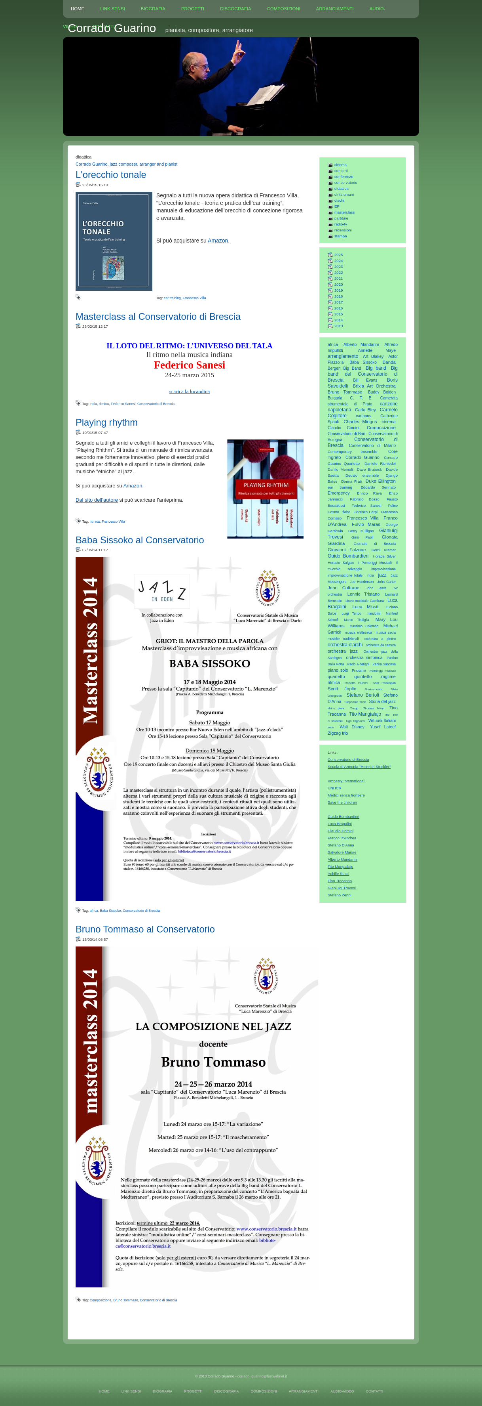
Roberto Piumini (356, 683)
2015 (338, 314)
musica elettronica (358, 632)
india (370, 575)
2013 (338, 326)
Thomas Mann (374, 708)
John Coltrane (343, 587)
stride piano (336, 708)
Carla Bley (365, 409)
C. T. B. (361, 398)
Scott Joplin (342, 688)
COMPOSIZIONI (283, 8)
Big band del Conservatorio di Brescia (363, 374)
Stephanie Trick (355, 702)
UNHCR (335, 788)
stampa (340, 236)
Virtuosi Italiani (382, 720)
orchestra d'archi (345, 645)
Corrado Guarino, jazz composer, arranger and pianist (126, 164)
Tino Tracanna (340, 881)
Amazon (218, 240)
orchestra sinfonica (364, 657)
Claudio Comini (343, 428)
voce (331, 727)
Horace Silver (384, 556)
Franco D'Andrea (342, 838)
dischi (339, 200)
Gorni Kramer (384, 550)
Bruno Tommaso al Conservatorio (145, 929)
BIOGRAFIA (153, 8)
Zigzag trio (338, 733)
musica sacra (386, 632)
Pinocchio (359, 670)
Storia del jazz (382, 701)
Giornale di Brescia (375, 544)
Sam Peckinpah (384, 683)
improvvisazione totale (345, 575)
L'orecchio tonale (111, 174)
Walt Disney (352, 726)
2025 (338, 254)
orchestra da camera (381, 645)
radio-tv (340, 224)
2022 (338, 272)
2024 (338, 260)
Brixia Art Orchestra (374, 386)
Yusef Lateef (383, 726)
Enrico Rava (369, 493)
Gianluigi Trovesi (342, 888)
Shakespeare (373, 689)
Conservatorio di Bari (346, 434)
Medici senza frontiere (346, 795)
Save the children (342, 802)
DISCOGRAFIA (235, 8)
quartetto (336, 676)
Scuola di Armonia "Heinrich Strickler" (359, 766)
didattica (341, 188)
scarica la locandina (189, 391)
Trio (386, 714)
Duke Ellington (381, 481)
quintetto (363, 676)
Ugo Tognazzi (355, 721)
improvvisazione (383, 569)
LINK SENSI (112, 8)
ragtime (388, 676)
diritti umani (344, 194)
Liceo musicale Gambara (364, 601)
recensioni (343, 230)
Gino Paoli (362, 537)
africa (333, 344)
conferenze (343, 176)
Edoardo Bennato (378, 487)
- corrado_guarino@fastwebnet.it (261, 1376)
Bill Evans (365, 380)
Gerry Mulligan (361, 531)
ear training (340, 487)
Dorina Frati (351, 481)
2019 (338, 290)
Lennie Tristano (363, 594)
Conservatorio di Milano (372, 445)
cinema (340, 164)
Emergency (339, 493)
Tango (354, 708)
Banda (389, 362)
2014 (338, 320)
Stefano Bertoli (363, 695)
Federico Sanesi (366, 506)
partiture (341, 218)
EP (337, 206)
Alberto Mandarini (361, 344)
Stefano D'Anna (341, 845)
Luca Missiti (366, 606)
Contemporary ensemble (352, 451)
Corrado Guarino (362, 457)
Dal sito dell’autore (97, 500)
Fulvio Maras (366, 524)
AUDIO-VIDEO (342, 1391)
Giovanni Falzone (347, 549)
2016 (338, 308)
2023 (338, 266)
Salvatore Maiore (342, 852)
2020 (338, 284)
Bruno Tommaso (345, 392)
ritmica (334, 682)
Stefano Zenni (339, 895)
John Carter (386, 582)
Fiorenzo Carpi (366, 512)
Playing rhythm (107, 422)
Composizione (381, 427)
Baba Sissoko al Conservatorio (140, 540)
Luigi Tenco (351, 613)
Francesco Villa (362, 518)
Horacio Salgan (341, 563)
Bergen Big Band (344, 368)
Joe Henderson (362, 582)
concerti (341, 170)
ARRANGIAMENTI (335, 8)
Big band (376, 368)
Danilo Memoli (340, 469)
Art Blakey (373, 356)
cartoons (363, 416)
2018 (338, 296)
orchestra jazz (343, 651)
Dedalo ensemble (362, 475)
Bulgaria (335, 398)
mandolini (373, 613)
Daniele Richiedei (380, 463)
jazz (382, 575)
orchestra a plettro (380, 639)
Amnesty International (346, 781)
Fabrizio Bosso (364, 499)
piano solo (338, 670)
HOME (77, 8)
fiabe (346, 512)
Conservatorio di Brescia (348, 759)
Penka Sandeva (384, 664)
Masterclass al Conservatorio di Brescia (158, 316)
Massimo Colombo (364, 626)
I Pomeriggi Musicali (375, 563)
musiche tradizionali (343, 639)
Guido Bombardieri (348, 556)
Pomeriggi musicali (383, 670)
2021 (338, 278)
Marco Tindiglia (356, 620)
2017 (338, 302)
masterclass (344, 212)
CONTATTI (374, 1391)
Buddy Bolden (382, 392)
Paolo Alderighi (358, 664)
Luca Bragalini (340, 823)
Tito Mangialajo (365, 714)
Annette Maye (377, 350)
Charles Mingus (360, 421)
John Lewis (376, 588)
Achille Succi (338, 873)
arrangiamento (343, 356)
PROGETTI (192, 8)
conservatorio (345, 182)
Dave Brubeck (369, 469)
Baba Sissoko (363, 362)
